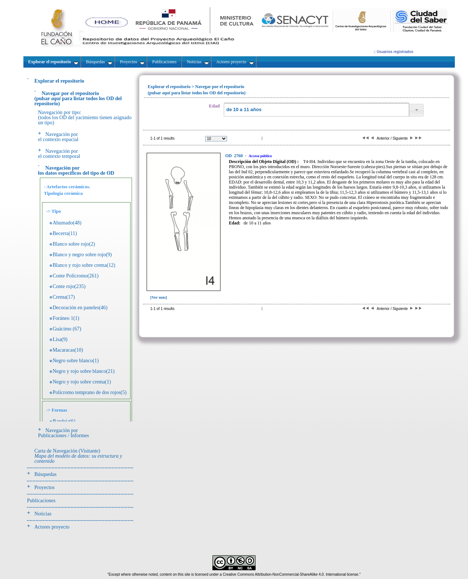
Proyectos (44, 487)
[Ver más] (158, 297)
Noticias (43, 513)
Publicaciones (41, 500)
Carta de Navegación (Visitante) (78, 456)
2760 (234, 155)
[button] (416, 110)
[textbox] (316, 110)
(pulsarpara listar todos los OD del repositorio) (78, 98)
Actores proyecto (51, 527)
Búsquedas (45, 474)
